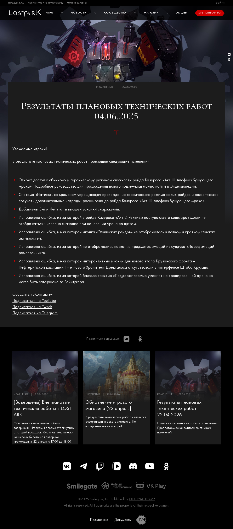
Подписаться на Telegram (35, 313)
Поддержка (16, 3)
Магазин (151, 12)
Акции (181, 12)
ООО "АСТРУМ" (142, 499)
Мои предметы (77, 3)
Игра (49, 12)
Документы (122, 520)
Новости (79, 12)
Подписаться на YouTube (34, 301)
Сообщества (115, 12)
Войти (220, 3)
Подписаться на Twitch (32, 307)
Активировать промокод (45, 3)
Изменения (104, 87)
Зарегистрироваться (209, 13)
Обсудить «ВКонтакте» (32, 295)
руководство (65, 187)
